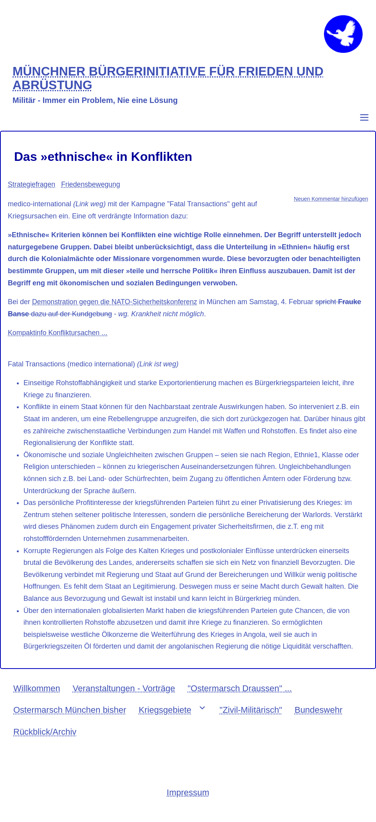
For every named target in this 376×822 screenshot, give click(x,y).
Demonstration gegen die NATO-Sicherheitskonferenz (116, 306)
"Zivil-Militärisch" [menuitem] (250, 715)
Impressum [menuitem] (188, 797)
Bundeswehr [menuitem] (318, 715)
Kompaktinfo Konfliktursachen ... (58, 338)
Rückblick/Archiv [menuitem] (44, 736)
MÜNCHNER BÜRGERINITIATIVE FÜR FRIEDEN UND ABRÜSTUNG (170, 83)
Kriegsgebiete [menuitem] (165, 715)
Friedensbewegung (92, 189)
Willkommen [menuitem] (36, 693)
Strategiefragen (32, 189)
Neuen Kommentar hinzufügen (331, 203)
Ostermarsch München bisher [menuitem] (69, 715)
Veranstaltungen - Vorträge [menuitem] (124, 693)
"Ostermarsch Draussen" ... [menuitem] (240, 693)
